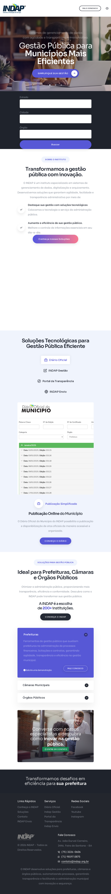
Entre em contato (56, 749)
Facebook (77, 807)
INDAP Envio (24, 821)
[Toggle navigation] (107, 8)
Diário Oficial (52, 807)
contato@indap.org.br (75, 861)
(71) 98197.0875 (70, 856)
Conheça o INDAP (55, 617)
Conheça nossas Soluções (54, 239)
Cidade (24, 112)
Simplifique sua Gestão (58, 73)
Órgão (23, 127)
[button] (49, 85)
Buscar (55, 144)
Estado (24, 97)
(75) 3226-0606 (71, 852)
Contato (22, 816)
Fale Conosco (90, 8)
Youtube (76, 811)
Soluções (22, 811)
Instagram (77, 816)
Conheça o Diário (55, 541)
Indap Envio (51, 826)
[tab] (55, 360)
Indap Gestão (52, 811)
